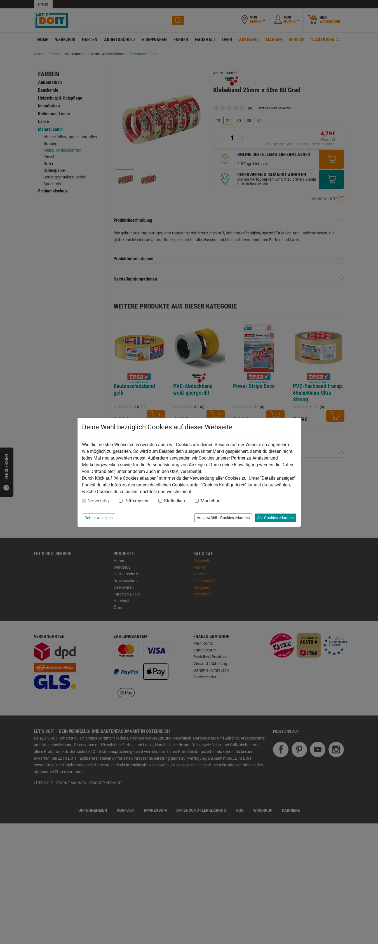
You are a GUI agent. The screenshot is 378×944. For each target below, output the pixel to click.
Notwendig (98, 500)
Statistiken (174, 500)
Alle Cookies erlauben (275, 517)
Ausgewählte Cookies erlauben (223, 517)
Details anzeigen (98, 517)
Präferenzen (136, 500)
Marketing (210, 500)
